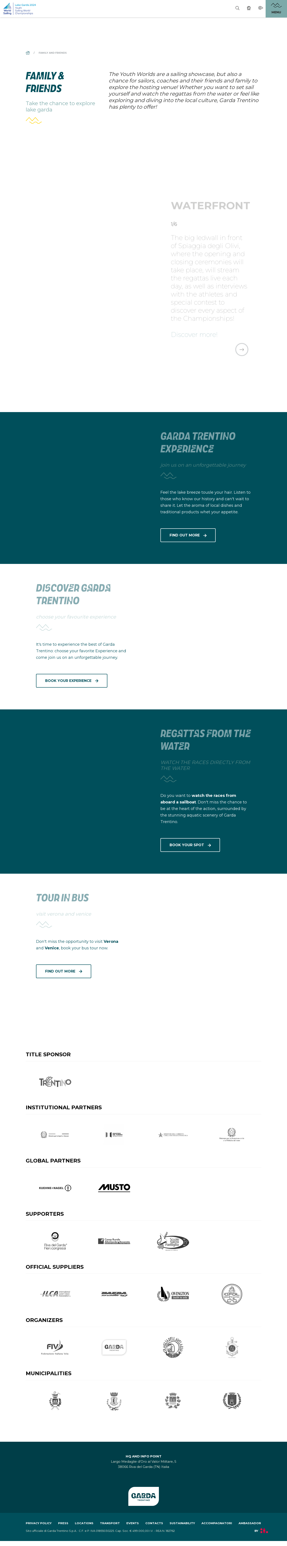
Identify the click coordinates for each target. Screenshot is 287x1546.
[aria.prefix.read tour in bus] (205, 924)
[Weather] (260, 8)
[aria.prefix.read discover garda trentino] (205, 614)
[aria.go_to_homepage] (19, 8)
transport (110, 1528)
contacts (154, 1528)
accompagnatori (216, 1528)
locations (84, 1528)
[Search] (237, 8)
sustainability (182, 1528)
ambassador (250, 1528)
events (132, 1528)
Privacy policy (39, 1528)
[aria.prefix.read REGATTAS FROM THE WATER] (81, 760)
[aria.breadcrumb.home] (28, 52)
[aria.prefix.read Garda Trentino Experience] (81, 462)
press (63, 1528)
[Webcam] (249, 8)
